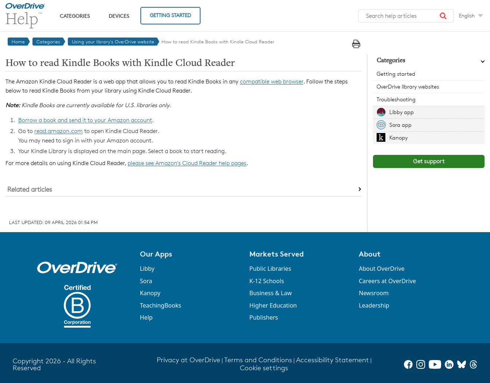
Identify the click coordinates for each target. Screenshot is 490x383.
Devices (119, 16)
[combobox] (406, 16)
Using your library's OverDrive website (113, 41)
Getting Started (170, 15)
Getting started (396, 73)
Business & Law (270, 293)
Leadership (374, 305)
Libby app (401, 112)
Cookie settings (264, 368)
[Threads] (473, 364)
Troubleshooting (396, 99)
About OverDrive (381, 269)
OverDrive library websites (408, 86)
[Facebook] (408, 364)
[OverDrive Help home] (25, 15)
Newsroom (374, 293)
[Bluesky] (461, 364)
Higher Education (273, 305)
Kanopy (398, 137)
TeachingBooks (160, 305)
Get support (428, 161)
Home (18, 41)
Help (146, 317)
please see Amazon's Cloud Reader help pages (187, 163)
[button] (443, 16)
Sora (146, 281)
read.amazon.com (58, 131)
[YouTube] (435, 364)
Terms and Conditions (258, 360)
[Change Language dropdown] (471, 16)
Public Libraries (270, 269)
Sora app (400, 124)
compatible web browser (271, 81)
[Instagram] (420, 364)
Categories (75, 16)
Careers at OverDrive (387, 281)
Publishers (263, 317)
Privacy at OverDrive (188, 360)
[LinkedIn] (449, 364)
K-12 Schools (266, 281)
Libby (147, 269)
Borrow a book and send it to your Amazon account (85, 120)
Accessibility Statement (332, 360)
